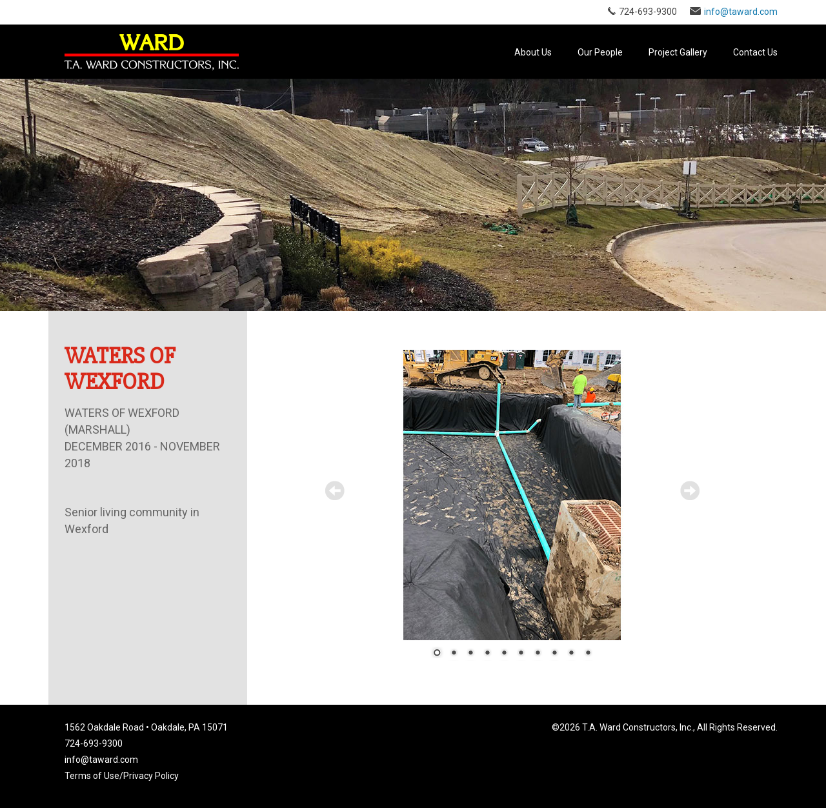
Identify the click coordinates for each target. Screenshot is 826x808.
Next (690, 490)
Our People (600, 52)
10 (588, 654)
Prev (335, 490)
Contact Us (755, 52)
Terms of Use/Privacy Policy (122, 776)
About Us (533, 52)
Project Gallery (678, 52)
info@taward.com (741, 11)
